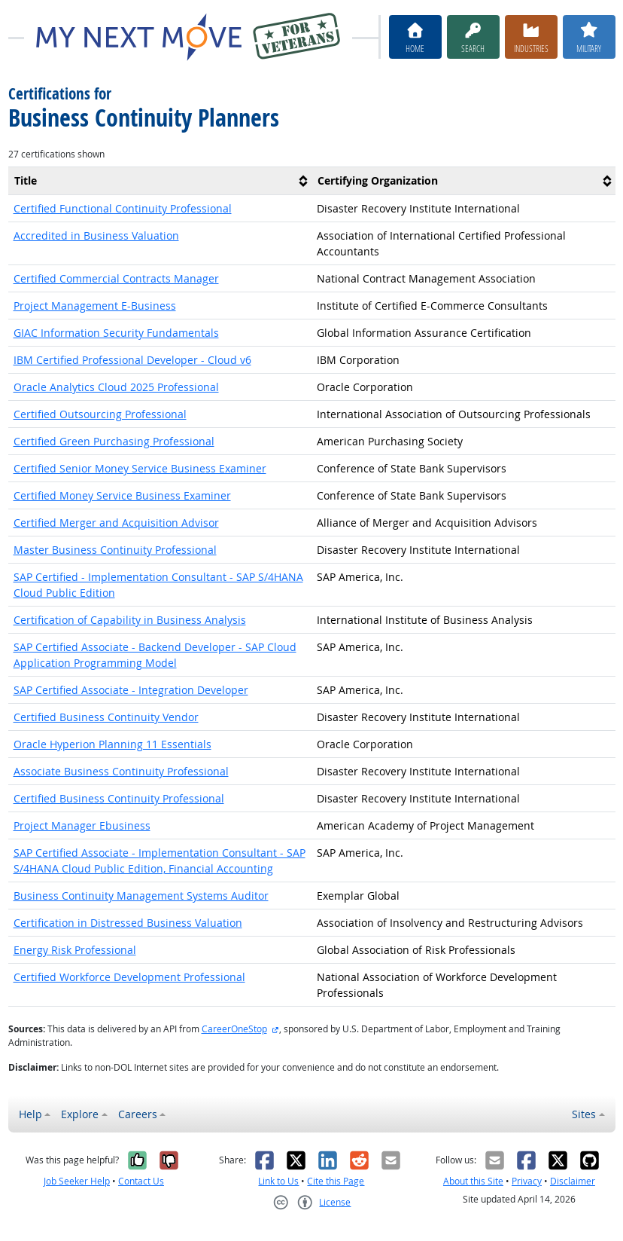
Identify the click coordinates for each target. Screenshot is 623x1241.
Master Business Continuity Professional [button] (115, 550)
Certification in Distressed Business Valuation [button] (128, 922)
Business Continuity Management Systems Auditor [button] (141, 895)
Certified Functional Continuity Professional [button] (123, 208)
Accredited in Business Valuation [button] (96, 235)
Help (30, 1114)
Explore (80, 1114)
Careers (137, 1114)
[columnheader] (160, 181)
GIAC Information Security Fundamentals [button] (116, 333)
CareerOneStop (234, 1028)
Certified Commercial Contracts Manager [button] (116, 278)
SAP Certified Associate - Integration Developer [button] (131, 690)
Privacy (527, 1181)
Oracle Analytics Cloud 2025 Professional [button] (116, 387)
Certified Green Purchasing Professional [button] (114, 441)
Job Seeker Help (77, 1181)
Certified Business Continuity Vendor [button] (106, 717)
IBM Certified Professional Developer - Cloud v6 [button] (132, 360)
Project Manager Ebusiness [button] (82, 825)
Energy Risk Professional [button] (75, 950)
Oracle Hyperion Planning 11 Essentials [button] (112, 744)
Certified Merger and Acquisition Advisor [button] (116, 522)
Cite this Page (335, 1181)
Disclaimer (572, 1181)
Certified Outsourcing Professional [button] (100, 414)
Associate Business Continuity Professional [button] (121, 771)
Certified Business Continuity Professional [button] (119, 798)
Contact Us (141, 1181)
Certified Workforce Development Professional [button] (129, 977)
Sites (584, 1114)
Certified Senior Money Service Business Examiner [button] (140, 468)
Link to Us (278, 1181)
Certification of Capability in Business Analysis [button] (130, 620)
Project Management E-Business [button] (95, 305)
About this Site (473, 1181)
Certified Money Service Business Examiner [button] (122, 495)
